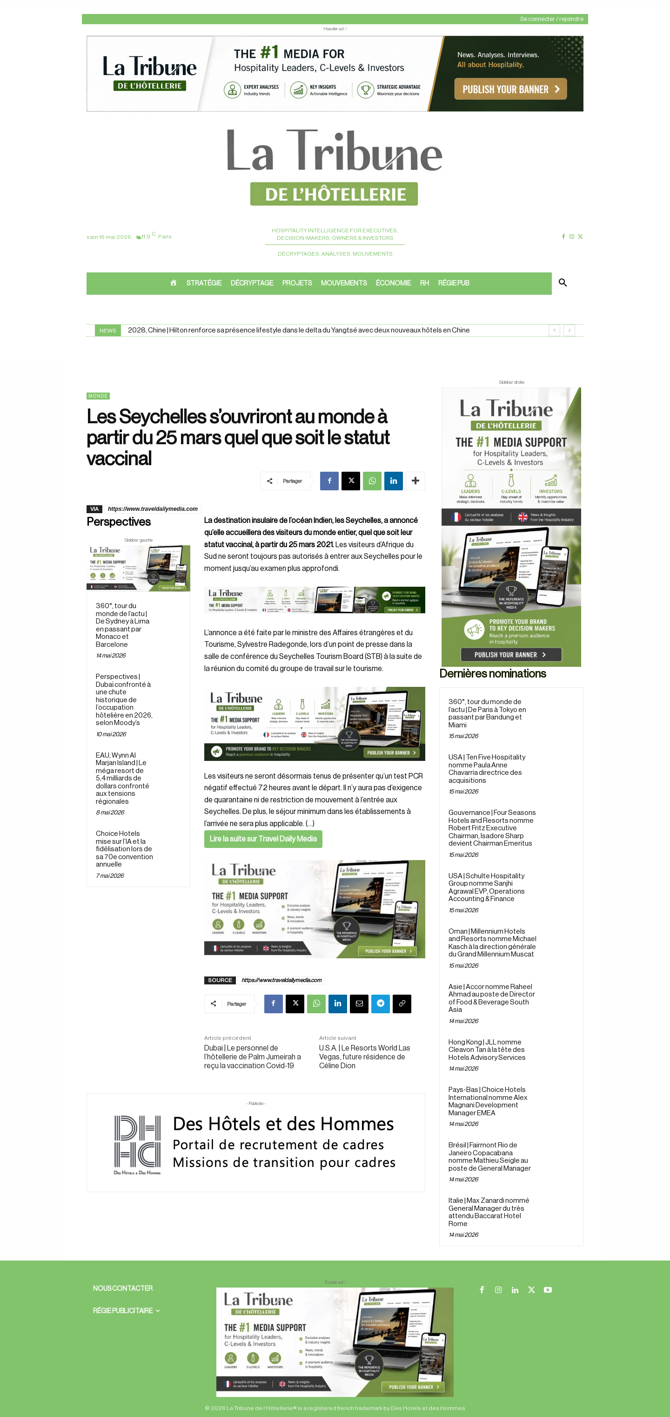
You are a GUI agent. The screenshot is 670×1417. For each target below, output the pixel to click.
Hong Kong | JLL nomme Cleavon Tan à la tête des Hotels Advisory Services (487, 1050)
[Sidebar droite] (511, 527)
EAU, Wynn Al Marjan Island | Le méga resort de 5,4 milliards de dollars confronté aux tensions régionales (122, 778)
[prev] (554, 330)
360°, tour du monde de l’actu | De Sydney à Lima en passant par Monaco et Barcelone (122, 626)
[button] (563, 283)
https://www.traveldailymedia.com (153, 509)
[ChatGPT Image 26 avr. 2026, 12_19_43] (335, 111)
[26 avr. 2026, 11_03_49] (314, 723)
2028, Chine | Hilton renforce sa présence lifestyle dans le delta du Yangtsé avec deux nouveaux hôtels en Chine (299, 330)
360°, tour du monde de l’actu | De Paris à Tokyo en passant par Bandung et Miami (487, 713)
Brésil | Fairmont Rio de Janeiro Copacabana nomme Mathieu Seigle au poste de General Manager (490, 1157)
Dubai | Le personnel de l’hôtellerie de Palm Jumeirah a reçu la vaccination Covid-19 (252, 1057)
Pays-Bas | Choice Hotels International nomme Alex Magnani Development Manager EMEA (488, 1101)
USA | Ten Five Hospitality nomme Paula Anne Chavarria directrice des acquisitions (487, 769)
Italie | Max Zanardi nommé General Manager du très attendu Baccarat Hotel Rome (489, 1212)
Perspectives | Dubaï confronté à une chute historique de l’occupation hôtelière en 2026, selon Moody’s (124, 700)
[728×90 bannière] (335, 1342)
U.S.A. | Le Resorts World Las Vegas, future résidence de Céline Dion (364, 1057)
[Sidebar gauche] (138, 568)
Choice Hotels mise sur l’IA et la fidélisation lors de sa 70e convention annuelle (124, 849)
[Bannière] (314, 620)
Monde (98, 396)
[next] (569, 330)
